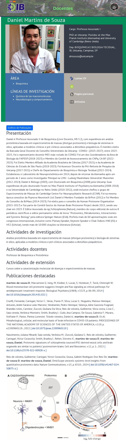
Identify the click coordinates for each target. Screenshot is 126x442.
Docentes (63, 8)
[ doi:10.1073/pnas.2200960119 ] (49, 328)
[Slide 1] (60, 438)
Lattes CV (77, 78)
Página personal (81, 93)
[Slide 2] (65, 438)
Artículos (77, 101)
